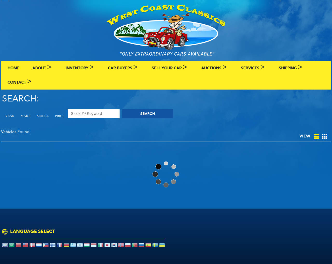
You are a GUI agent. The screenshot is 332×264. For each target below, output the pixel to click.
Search (147, 113)
